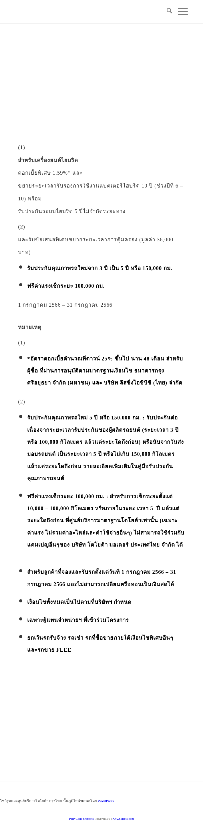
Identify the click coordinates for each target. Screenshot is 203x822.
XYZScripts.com (123, 818)
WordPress (106, 801)
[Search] (166, 11)
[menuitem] (166, 11)
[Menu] (180, 11)
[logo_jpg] (84, 11)
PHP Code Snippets (81, 818)
